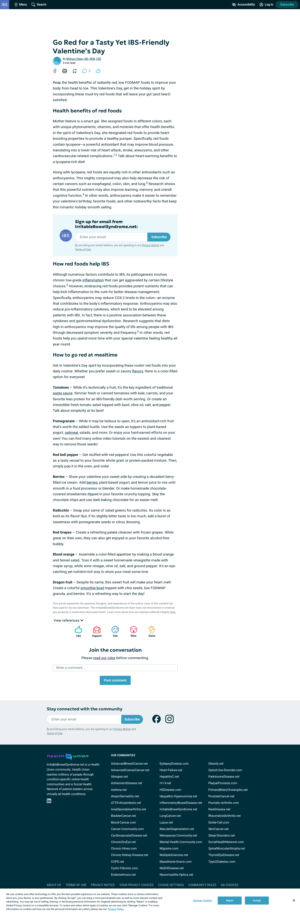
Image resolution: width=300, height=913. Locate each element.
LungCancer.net (170, 816)
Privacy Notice (150, 245)
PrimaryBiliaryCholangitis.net (228, 790)
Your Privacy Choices (136, 885)
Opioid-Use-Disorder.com (225, 770)
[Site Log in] (266, 4)
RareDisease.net (219, 809)
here (172, 612)
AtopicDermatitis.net (125, 796)
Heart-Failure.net (171, 770)
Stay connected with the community (84, 709)
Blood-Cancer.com (123, 822)
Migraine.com (169, 848)
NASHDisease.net (172, 868)
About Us (54, 885)
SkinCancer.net (218, 829)
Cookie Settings (171, 885)
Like (76, 631)
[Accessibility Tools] (243, 4)
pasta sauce (63, 393)
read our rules (104, 658)
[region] (150, 901)
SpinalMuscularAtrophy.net (226, 848)
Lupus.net (166, 822)
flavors (137, 371)
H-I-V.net (165, 783)
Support (95, 631)
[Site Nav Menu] (21, 4)
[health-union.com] (68, 756)
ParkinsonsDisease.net (224, 776)
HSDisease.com (170, 790)
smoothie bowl (92, 588)
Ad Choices (229, 885)
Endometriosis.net (123, 874)
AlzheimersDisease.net (126, 783)
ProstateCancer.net (221, 796)
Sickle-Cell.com (218, 822)
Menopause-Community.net (178, 835)
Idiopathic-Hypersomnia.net (178, 796)
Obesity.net (215, 763)
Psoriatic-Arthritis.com (223, 803)
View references (68, 620)
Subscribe (287, 4)
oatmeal (71, 432)
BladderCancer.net (123, 816)
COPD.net (117, 861)
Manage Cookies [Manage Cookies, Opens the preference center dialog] (202, 900)
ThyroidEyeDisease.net (223, 855)
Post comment (115, 680)
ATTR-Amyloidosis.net (126, 803)
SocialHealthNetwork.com (226, 842)
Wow (131, 631)
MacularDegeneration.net (177, 829)
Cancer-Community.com (127, 829)
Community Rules (202, 885)
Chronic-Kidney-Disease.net (129, 855)
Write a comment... (70, 668)
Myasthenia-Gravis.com (176, 861)
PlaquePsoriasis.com (222, 783)
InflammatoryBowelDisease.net (181, 803)
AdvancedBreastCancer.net (129, 763)
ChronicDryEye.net (123, 842)
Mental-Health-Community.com (181, 842)
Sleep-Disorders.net (221, 835)
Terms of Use (83, 249)
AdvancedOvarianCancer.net (130, 770)
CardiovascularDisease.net (129, 835)
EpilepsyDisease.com (174, 763)
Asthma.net (119, 790)
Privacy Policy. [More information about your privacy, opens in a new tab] (116, 909)
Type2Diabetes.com (221, 861)
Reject (229, 900)
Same (150, 631)
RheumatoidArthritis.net (224, 816)
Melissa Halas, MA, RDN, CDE (83, 58)
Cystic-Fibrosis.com (124, 868)
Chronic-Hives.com (124, 848)
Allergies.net (119, 776)
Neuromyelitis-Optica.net (176, 874)
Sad (113, 631)
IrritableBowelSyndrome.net (178, 809)
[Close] (294, 900)
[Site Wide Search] (39, 4)
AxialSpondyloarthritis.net (128, 809)
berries (92, 482)
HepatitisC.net (169, 776)
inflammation (93, 280)
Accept (257, 900)
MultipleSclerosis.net (174, 855)
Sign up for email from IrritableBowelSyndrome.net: (106, 224)
